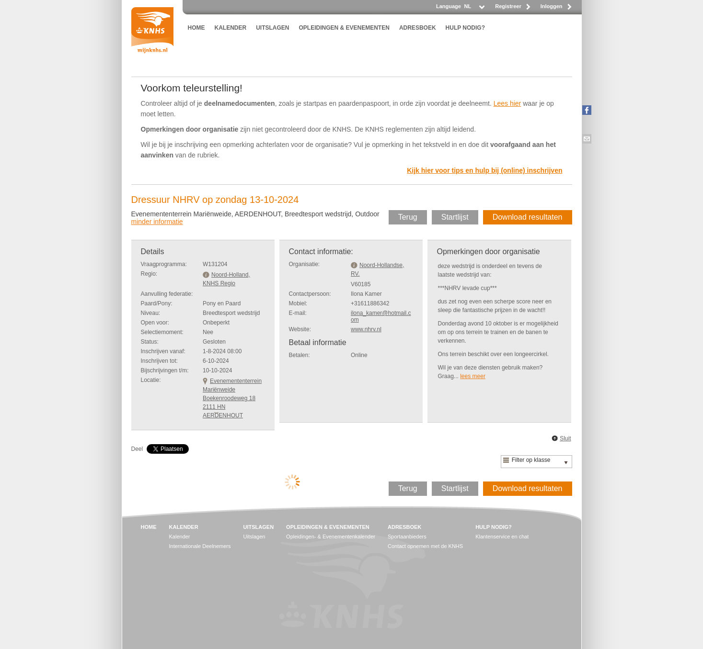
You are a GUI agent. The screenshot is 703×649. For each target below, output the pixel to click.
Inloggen (552, 6)
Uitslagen (254, 536)
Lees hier (507, 103)
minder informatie (157, 221)
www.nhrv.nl (366, 329)
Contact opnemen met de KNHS (425, 546)
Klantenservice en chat (502, 536)
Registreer (508, 6)
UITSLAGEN (272, 27)
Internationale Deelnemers (200, 546)
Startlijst (455, 217)
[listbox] (473, 8)
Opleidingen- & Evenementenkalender (330, 536)
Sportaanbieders (407, 536)
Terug (407, 217)
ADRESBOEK (417, 27)
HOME (196, 27)
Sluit (565, 438)
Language (448, 6)
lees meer (472, 376)
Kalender (179, 536)
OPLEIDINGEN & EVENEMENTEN (344, 27)
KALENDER (231, 27)
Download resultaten (528, 217)
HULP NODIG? (465, 27)
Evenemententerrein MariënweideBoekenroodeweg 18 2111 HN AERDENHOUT (232, 398)
